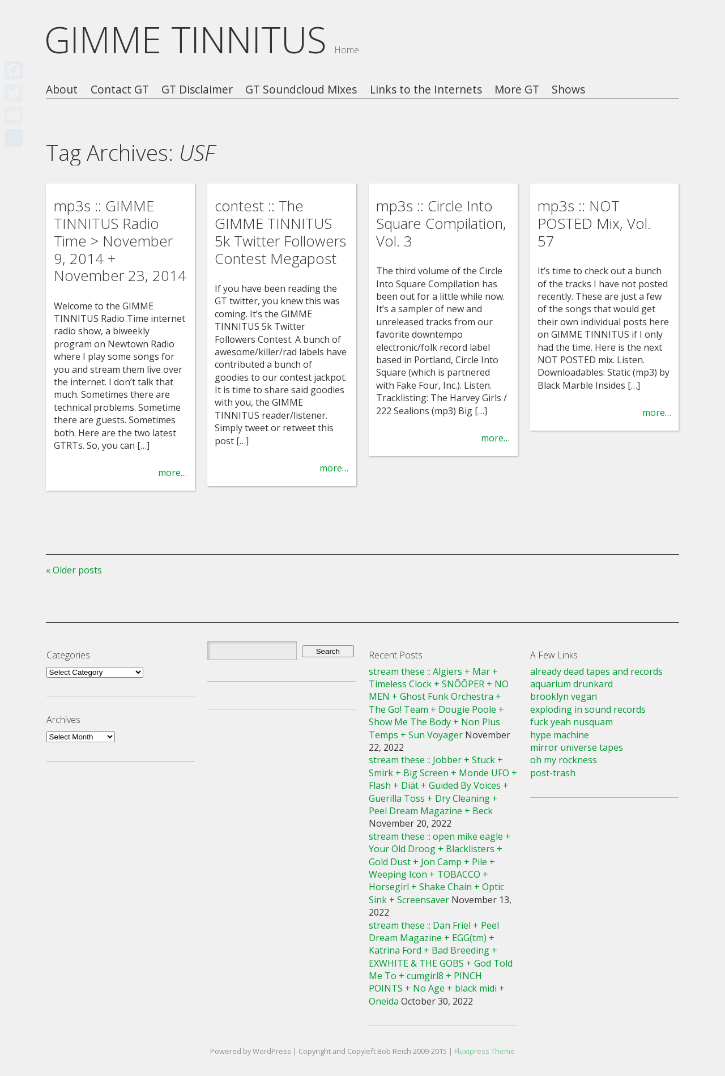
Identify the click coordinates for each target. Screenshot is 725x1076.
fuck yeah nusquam (571, 722)
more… (172, 472)
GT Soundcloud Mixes (301, 90)
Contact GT (120, 90)
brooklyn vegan (563, 696)
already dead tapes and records (596, 671)
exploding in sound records (588, 709)
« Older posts (74, 570)
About (62, 90)
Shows (568, 90)
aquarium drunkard (571, 684)
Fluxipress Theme (484, 1051)
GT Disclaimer (197, 90)
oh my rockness (563, 760)
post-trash (552, 773)
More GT (516, 90)
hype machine (559, 735)
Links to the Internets (426, 90)
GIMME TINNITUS (185, 39)
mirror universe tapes (576, 747)
